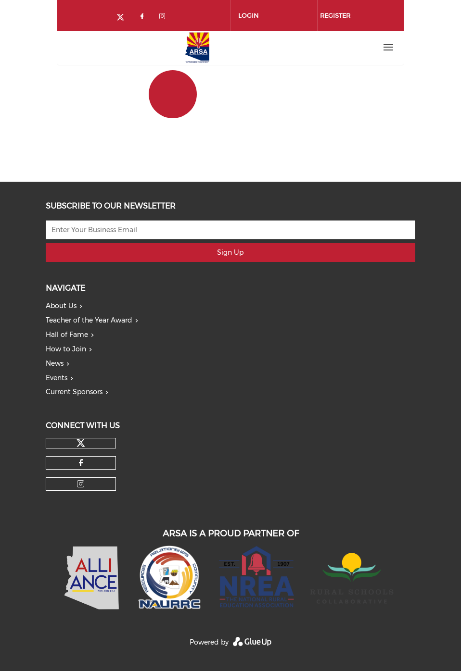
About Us (61, 305)
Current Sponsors (74, 391)
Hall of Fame (67, 334)
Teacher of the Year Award (89, 320)
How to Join (66, 349)
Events (56, 377)
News (55, 363)
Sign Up (230, 252)
